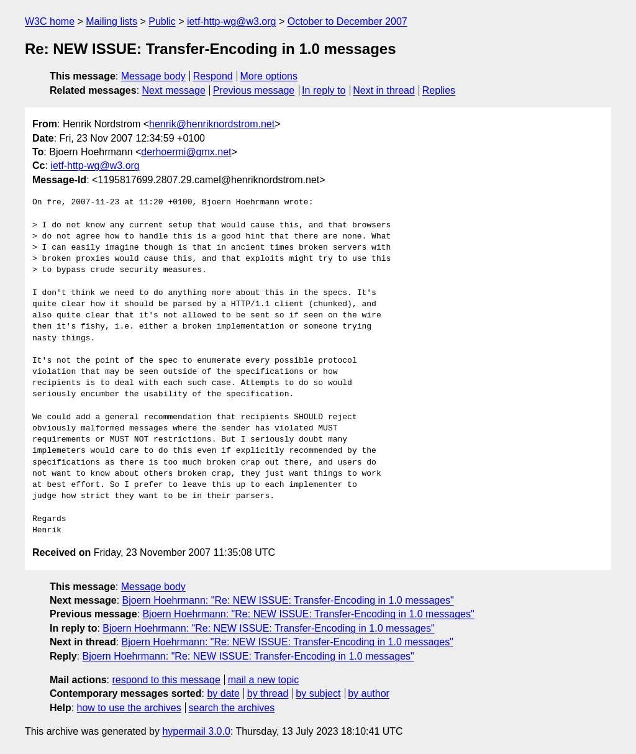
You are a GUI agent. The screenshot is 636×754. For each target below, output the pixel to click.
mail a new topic (263, 680)
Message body (153, 76)
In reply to (323, 90)
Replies (438, 90)
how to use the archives (129, 707)
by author (368, 693)
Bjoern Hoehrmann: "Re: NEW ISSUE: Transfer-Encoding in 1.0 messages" (288, 600)
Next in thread (384, 90)
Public (162, 21)
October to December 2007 (347, 21)
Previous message (254, 90)
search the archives (232, 707)
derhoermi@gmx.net (186, 152)
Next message (174, 90)
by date (223, 693)
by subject (318, 693)
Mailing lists (111, 21)
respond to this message (166, 680)
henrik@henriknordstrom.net (212, 124)
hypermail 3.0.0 (196, 731)
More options (269, 76)
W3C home (50, 21)
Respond (213, 76)
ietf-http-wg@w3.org (231, 21)
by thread (268, 693)
